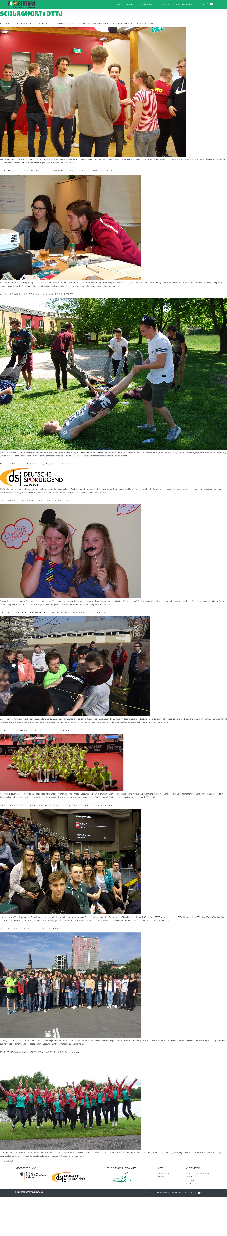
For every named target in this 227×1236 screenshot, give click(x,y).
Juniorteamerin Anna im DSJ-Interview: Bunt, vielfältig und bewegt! (57, 171)
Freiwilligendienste (127, 4)
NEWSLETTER (163, 1173)
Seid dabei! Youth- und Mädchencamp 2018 (34, 500)
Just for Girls (164, 4)
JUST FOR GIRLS (192, 1180)
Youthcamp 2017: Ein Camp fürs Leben (30, 928)
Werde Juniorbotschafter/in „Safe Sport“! (35, 464)
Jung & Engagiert (183, 4)
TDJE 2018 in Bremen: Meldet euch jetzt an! (35, 730)
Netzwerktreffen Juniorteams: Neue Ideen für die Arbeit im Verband (57, 805)
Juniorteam (146, 4)
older (6, 1161)
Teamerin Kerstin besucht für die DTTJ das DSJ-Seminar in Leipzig (54, 612)
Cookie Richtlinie (179, 1192)
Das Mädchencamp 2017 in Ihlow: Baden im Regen (39, 1052)
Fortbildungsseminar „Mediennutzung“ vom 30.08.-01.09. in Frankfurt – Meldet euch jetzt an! (77, 23)
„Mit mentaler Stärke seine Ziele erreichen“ (36, 294)
